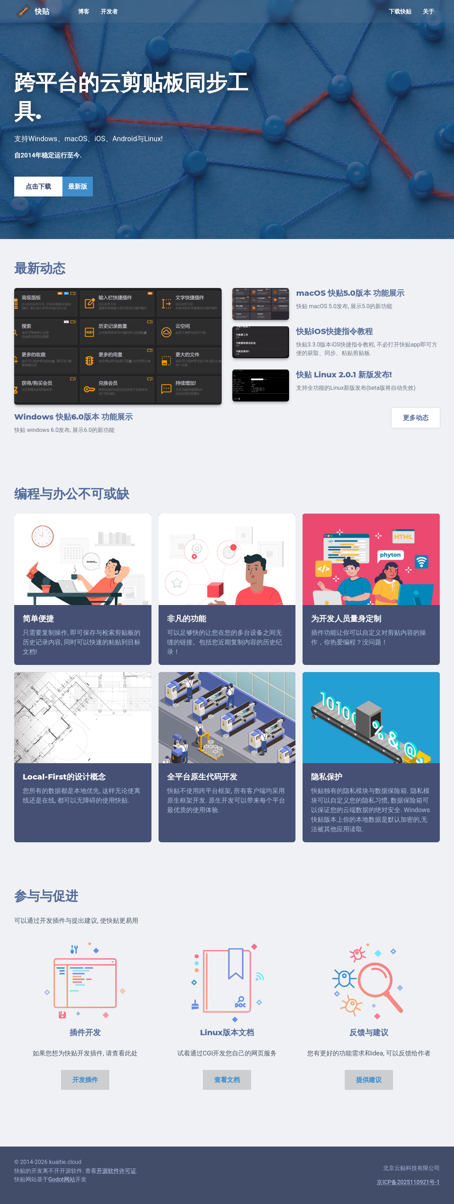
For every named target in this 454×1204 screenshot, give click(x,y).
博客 (83, 12)
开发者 (109, 12)
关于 (428, 12)
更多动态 (415, 418)
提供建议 (369, 1080)
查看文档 (227, 1080)
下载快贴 (400, 12)
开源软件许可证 (116, 1170)
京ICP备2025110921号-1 (408, 1182)
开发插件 (85, 1080)
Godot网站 (61, 1179)
